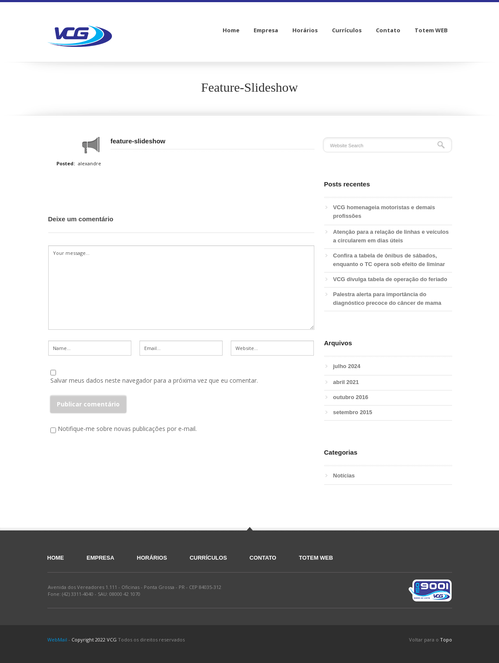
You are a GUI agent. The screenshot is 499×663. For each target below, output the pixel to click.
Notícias (344, 475)
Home (55, 558)
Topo (446, 639)
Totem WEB (316, 558)
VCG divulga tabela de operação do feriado (390, 279)
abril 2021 (346, 382)
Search (441, 145)
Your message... (181, 287)
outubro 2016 (351, 397)
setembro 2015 (352, 412)
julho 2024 (347, 366)
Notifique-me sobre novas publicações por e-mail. (127, 428)
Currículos (208, 558)
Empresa (100, 558)
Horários (152, 558)
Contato (263, 558)
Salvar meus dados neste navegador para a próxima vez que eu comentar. (154, 380)
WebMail (57, 639)
